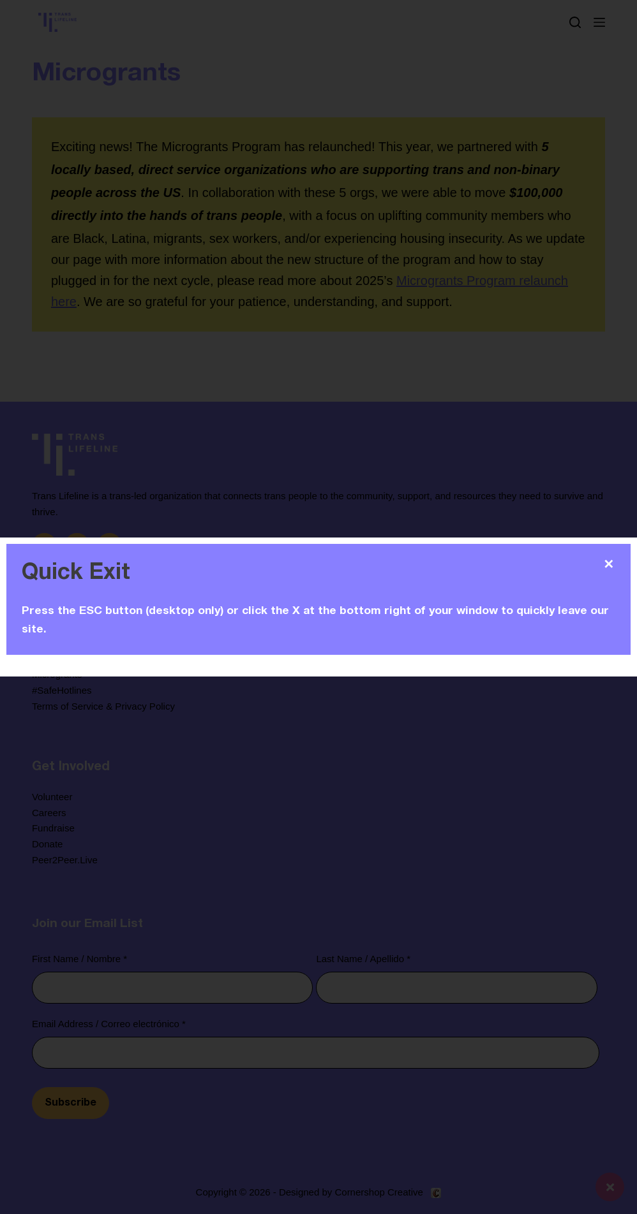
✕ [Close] (608, 564)
